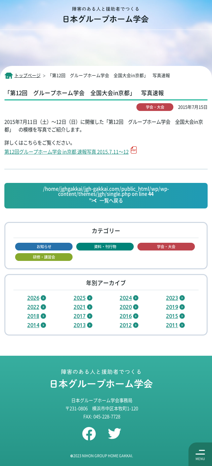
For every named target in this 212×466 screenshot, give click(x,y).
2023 (172, 298)
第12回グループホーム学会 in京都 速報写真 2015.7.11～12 (66, 151)
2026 (33, 298)
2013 (80, 325)
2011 (172, 325)
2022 (33, 307)
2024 (126, 298)
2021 (80, 307)
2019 (172, 307)
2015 (172, 316)
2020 (126, 307)
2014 (33, 325)
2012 (126, 325)
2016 (126, 316)
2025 (80, 298)
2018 (33, 316)
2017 (80, 316)
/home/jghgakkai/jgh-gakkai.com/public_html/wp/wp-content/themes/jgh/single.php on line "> (106, 195)
